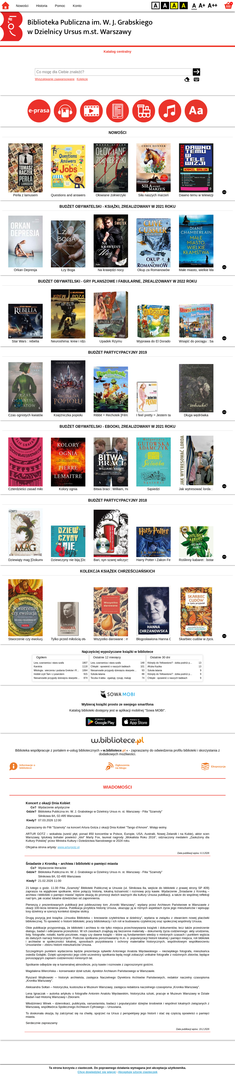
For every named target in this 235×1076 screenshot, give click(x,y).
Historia (41, 6)
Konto (77, 6)
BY (183, 5)
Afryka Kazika (155, 666)
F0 (194, 5)
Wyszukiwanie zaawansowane (55, 79)
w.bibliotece (114, 750)
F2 (212, 5)
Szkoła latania (98, 674)
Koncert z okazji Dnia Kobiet (48, 803)
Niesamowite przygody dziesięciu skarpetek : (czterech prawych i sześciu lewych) (75, 678)
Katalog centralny (117, 51)
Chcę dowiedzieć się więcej (97, 1072)
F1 (202, 5)
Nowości (22, 6)
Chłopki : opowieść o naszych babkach (110, 666)
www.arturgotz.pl (69, 847)
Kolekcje (82, 79)
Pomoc (60, 6)
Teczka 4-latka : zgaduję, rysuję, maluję (111, 678)
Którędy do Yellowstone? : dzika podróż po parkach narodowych (180, 663)
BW (165, 5)
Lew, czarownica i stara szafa (49, 663)
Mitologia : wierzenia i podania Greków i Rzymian (59, 670)
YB (174, 5)
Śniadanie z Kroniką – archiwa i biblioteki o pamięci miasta (72, 863)
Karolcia (38, 666)
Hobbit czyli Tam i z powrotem (49, 674)
